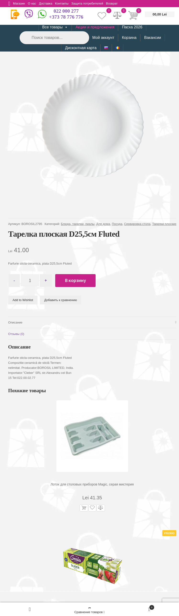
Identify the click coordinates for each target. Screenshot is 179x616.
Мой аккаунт (103, 38)
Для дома (103, 224)
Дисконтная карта (81, 48)
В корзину (77, 280)
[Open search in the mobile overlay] (54, 37)
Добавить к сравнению (60, 300)
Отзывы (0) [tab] (16, 334)
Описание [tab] (15, 322)
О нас (33, 3)
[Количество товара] (31, 280)
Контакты (64, 3)
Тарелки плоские (164, 224)
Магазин (20, 3)
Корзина (129, 38)
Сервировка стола (137, 224)
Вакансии (152, 38)
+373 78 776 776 (66, 17)
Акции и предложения (95, 27)
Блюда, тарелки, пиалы (78, 224)
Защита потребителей (91, 3)
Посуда (117, 224)
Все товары (55, 27)
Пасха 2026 (132, 27)
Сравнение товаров (89, 612)
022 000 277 (66, 11)
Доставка (48, 3)
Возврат (116, 3)
